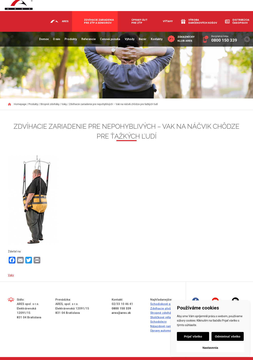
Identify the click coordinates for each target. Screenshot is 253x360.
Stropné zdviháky (162, 313)
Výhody (129, 39)
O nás (56, 39)
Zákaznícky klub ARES (185, 38)
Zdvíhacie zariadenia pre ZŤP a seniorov (99, 21)
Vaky (11, 275)
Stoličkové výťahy (162, 317)
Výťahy (168, 21)
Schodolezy (158, 321)
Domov (43, 39)
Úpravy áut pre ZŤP (139, 21)
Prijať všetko (193, 336)
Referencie (88, 39)
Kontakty (156, 39)
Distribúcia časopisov (240, 21)
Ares (65, 21)
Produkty (70, 39)
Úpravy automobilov (164, 330)
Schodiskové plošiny (164, 304)
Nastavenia (210, 347)
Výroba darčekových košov (202, 21)
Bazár (142, 39)
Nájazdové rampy (162, 326)
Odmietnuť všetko (227, 336)
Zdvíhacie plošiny (162, 308)
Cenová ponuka (110, 39)
